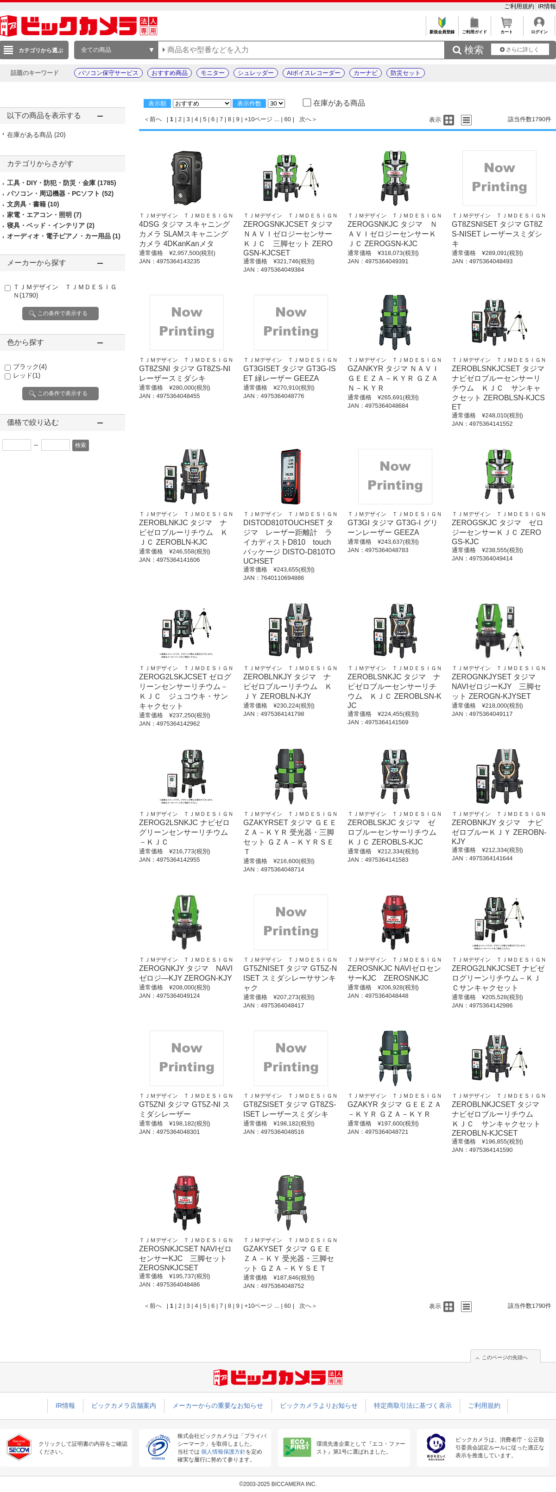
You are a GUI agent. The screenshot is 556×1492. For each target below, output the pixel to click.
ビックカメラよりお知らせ (319, 1405)
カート (507, 29)
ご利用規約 (520, 6)
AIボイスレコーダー (314, 72)
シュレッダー (256, 72)
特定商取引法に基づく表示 (413, 1405)
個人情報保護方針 (223, 1451)
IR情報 (547, 6)
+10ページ (258, 119)
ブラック (30, 366)
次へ (305, 119)
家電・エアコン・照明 (44, 214)
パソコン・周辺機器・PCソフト (60, 193)
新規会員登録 (442, 29)
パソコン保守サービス (108, 72)
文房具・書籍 (33, 204)
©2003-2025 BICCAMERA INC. (278, 1484)
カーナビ (366, 72)
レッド (26, 375)
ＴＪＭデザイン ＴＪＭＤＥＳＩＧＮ (186, 215)
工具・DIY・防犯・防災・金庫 (61, 182)
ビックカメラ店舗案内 (123, 1405)
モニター (213, 72)
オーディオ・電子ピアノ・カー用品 (63, 236)
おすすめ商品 (170, 72)
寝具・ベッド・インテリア (51, 225)
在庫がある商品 (36, 134)
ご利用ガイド (474, 29)
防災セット (406, 72)
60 (287, 119)
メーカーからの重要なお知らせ (217, 1405)
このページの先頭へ (505, 1357)
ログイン (539, 29)
